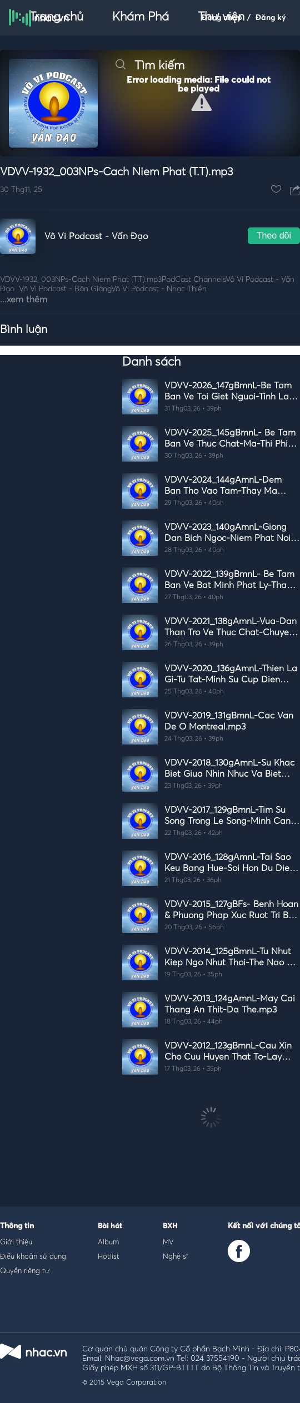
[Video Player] (150, 103)
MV (168, 1241)
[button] (201, 102)
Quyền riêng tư (24, 1270)
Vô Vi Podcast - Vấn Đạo (96, 236)
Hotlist (108, 1256)
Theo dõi (274, 235)
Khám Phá (140, 17)
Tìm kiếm (150, 66)
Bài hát (110, 1226)
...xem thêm (23, 299)
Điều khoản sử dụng (33, 1256)
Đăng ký (271, 18)
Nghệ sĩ (175, 1256)
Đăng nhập (222, 18)
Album (108, 1241)
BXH (170, 1226)
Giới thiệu (16, 1241)
